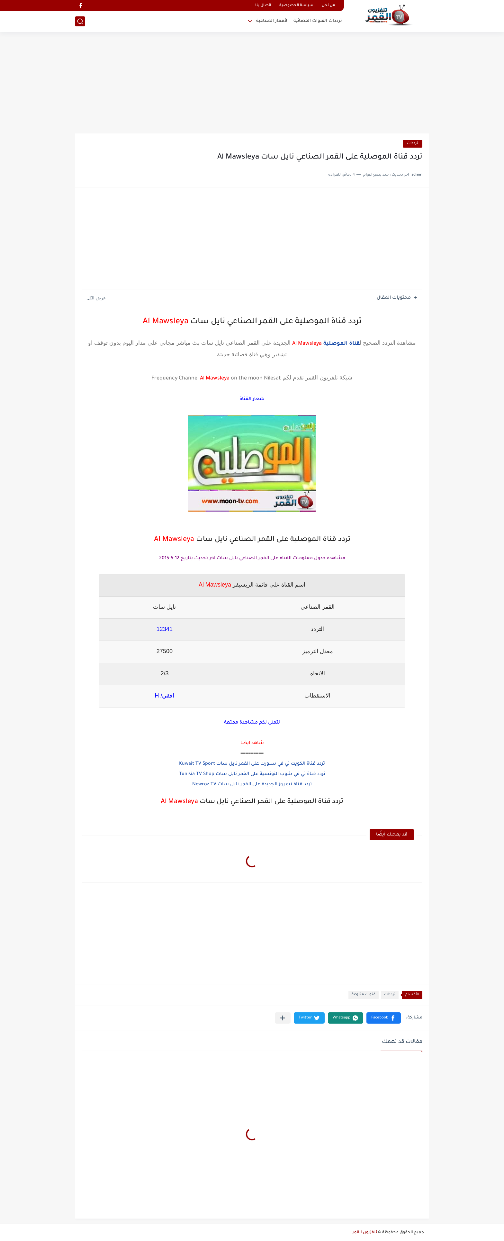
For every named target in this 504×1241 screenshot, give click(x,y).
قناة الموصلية (341, 344)
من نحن (328, 6)
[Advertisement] (252, 84)
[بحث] (80, 21)
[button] (383, 1018)
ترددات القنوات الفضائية (317, 21)
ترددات (412, 143)
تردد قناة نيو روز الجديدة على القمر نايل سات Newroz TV (252, 784)
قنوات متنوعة (363, 995)
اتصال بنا (263, 6)
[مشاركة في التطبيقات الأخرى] (283, 1018)
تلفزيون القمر (364, 1232)
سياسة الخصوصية (296, 6)
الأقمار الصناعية (272, 21)
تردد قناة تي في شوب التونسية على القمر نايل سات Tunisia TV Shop (252, 774)
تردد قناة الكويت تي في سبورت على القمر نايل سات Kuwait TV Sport (252, 764)
